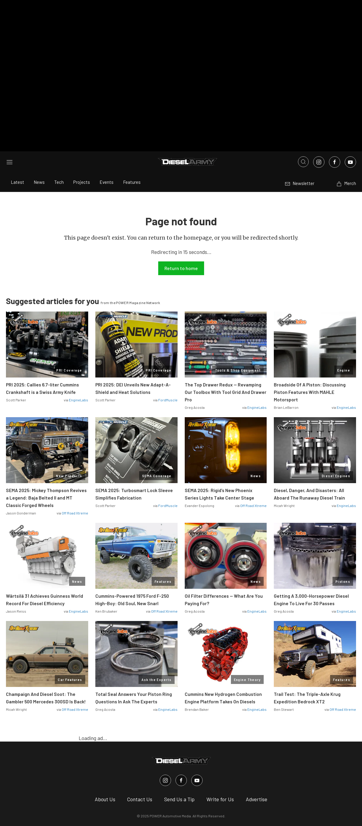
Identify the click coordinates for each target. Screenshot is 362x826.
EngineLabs (78, 339)
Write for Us (220, 738)
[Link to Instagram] (318, 101)
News (39, 121)
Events (107, 121)
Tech (59, 121)
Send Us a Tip (179, 738)
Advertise (256, 738)
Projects (81, 121)
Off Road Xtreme (75, 452)
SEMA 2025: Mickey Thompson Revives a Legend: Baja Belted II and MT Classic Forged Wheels (46, 437)
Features (132, 121)
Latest (17, 121)
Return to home (181, 207)
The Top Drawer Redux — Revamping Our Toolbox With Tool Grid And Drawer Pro (225, 331)
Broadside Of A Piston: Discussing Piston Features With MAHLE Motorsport (310, 331)
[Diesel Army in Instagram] (165, 719)
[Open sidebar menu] (9, 101)
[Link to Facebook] (334, 101)
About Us (105, 738)
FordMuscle (168, 339)
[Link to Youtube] (350, 101)
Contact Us (139, 738)
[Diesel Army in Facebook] (181, 719)
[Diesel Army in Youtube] (197, 719)
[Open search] (303, 101)
